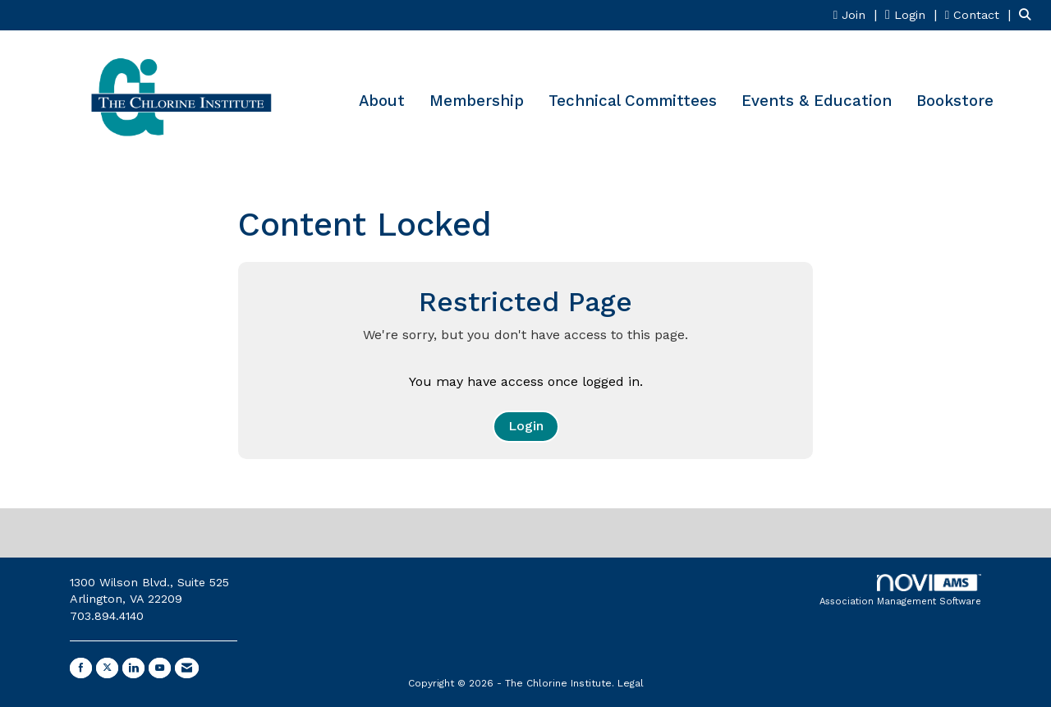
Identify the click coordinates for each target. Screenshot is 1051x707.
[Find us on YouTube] (160, 668)
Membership (476, 101)
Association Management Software (900, 591)
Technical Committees (632, 101)
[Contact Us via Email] (187, 668)
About (382, 101)
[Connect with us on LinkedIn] (133, 668)
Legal (630, 683)
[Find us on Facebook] (81, 668)
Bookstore (955, 101)
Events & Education (816, 101)
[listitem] (857, 14)
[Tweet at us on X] (107, 668)
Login (526, 426)
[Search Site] (1029, 14)
